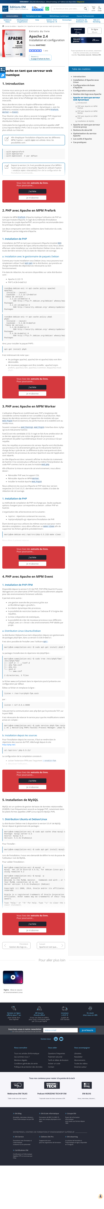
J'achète (32, 193)
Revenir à (40, 57)
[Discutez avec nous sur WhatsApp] (47, 9)
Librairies (77, 1097)
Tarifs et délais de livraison (58, 1103)
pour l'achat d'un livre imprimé (13, 1059)
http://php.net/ (8, 773)
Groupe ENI (71, 1157)
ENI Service (19, 1180)
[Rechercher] (85, 8)
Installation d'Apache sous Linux (86, 81)
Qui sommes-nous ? (22, 1100)
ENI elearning (72, 1180)
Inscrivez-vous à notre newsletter (25, 1073)
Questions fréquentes (56, 1097)
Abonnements (79, 1103)
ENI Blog (18, 1157)
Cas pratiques (79, 142)
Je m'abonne (32, 200)
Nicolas (37, 45)
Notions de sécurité (82, 130)
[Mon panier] (93, 8)
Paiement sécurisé (55, 1100)
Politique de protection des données (28, 1110)
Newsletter (78, 1100)
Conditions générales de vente (26, 1107)
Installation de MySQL (85, 121)
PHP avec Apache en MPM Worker (87, 112)
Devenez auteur (80, 1110)
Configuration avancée (84, 90)
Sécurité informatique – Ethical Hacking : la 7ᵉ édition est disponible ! (52, 2)
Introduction (79, 76)
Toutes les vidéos (80, 1107)
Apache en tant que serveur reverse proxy (52, 990)
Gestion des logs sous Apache (19, 990)
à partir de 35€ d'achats (64, 1059)
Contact (51, 1110)
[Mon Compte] (100, 8)
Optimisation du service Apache (84, 134)
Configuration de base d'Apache (84, 86)
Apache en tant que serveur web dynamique (86, 98)
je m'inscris (87, 1073)
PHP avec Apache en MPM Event (87, 117)
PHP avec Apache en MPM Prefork (87, 107)
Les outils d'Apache (82, 139)
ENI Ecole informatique (50, 1157)
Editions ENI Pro (47, 1180)
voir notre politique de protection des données (27, 1075)
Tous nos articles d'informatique (26, 1097)
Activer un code (54, 1107)
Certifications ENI (21, 1194)
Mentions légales (20, 1103)
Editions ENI (15, 9)
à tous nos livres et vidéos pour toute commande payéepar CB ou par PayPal (39, 1060)
